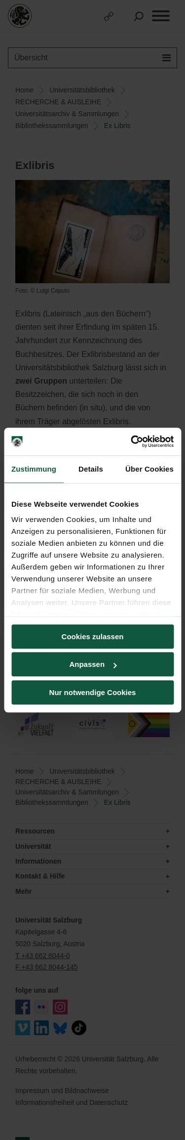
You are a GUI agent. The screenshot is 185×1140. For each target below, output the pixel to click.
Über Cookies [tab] (149, 469)
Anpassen (92, 664)
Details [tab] (90, 469)
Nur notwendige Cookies (92, 692)
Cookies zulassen (93, 636)
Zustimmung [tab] (33, 469)
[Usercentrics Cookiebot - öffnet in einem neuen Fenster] (132, 441)
